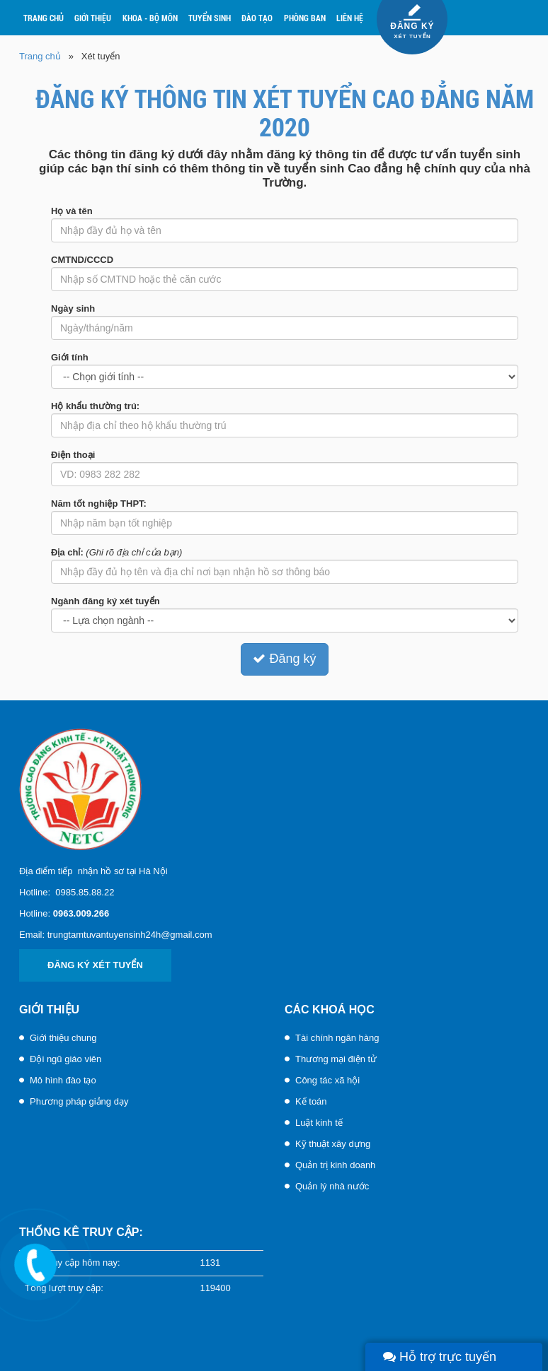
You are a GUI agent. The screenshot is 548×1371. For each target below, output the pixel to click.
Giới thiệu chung (63, 1037)
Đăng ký (284, 659)
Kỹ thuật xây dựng (332, 1143)
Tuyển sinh (209, 17)
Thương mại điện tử (336, 1059)
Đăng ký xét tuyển (95, 965)
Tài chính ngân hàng (337, 1037)
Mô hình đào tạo (63, 1080)
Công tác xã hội (327, 1080)
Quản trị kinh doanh (335, 1165)
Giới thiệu (92, 17)
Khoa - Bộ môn (150, 17)
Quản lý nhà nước (332, 1186)
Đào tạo (257, 17)
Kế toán (311, 1101)
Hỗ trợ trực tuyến (439, 1357)
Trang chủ (43, 17)
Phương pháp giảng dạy (79, 1101)
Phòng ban (305, 17)
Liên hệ (349, 17)
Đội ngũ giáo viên (65, 1059)
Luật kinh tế (319, 1122)
